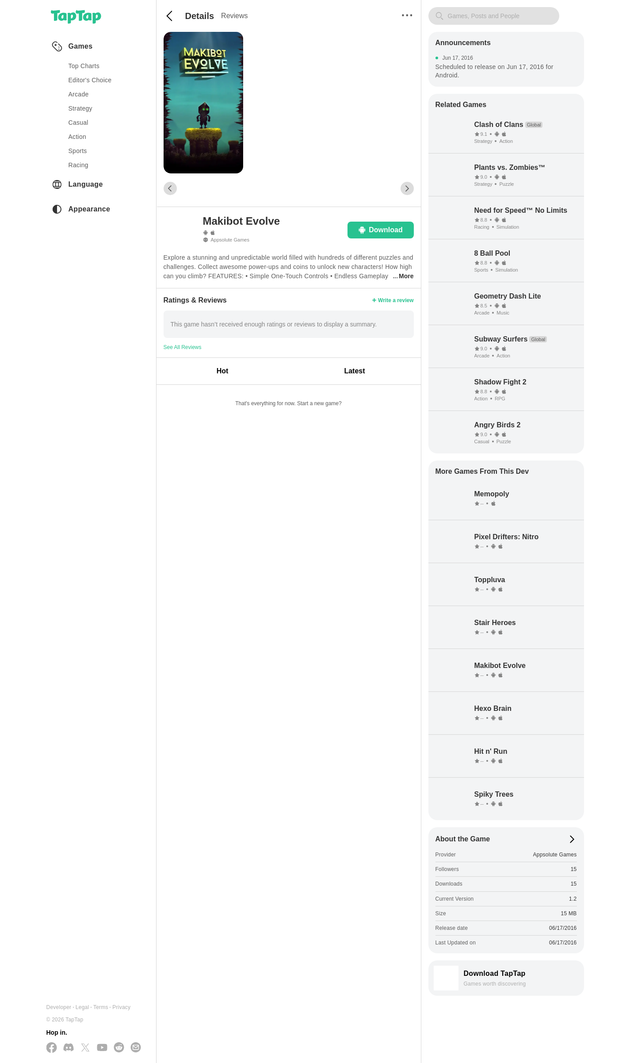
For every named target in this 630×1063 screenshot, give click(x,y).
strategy (80, 108)
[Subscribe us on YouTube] (102, 1048)
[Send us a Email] (135, 1048)
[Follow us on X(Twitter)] (85, 1048)
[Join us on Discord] (68, 1048)
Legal (82, 1007)
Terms (100, 1007)
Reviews (234, 15)
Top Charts (84, 65)
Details (199, 16)
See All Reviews (183, 347)
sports (78, 150)
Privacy (121, 1007)
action (78, 136)
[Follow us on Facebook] (51, 1048)
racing (78, 165)
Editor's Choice (90, 80)
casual (78, 122)
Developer (59, 1007)
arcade (79, 94)
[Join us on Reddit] (119, 1048)
